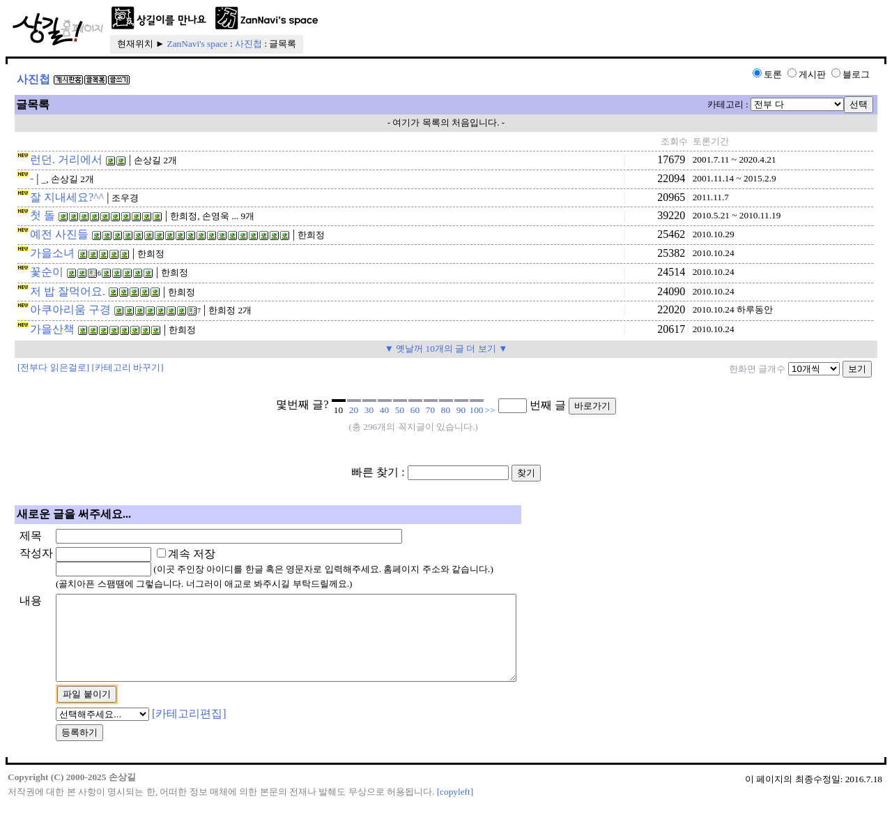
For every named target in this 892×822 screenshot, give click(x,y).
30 (369, 410)
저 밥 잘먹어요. (67, 291)
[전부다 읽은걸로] (53, 367)
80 (445, 410)
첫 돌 (42, 215)
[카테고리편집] (189, 730)
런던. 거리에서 (66, 159)
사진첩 (248, 43)
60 (415, 410)
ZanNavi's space (197, 43)
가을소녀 (52, 253)
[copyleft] (455, 808)
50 (399, 410)
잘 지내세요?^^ (67, 197)
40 (384, 410)
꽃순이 (46, 272)
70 (430, 410)
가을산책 (52, 329)
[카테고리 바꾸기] (128, 367)
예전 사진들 (59, 234)
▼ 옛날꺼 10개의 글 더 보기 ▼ (446, 348)
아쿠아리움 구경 (70, 309)
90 (461, 410)
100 (477, 410)
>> (490, 410)
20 (353, 410)
